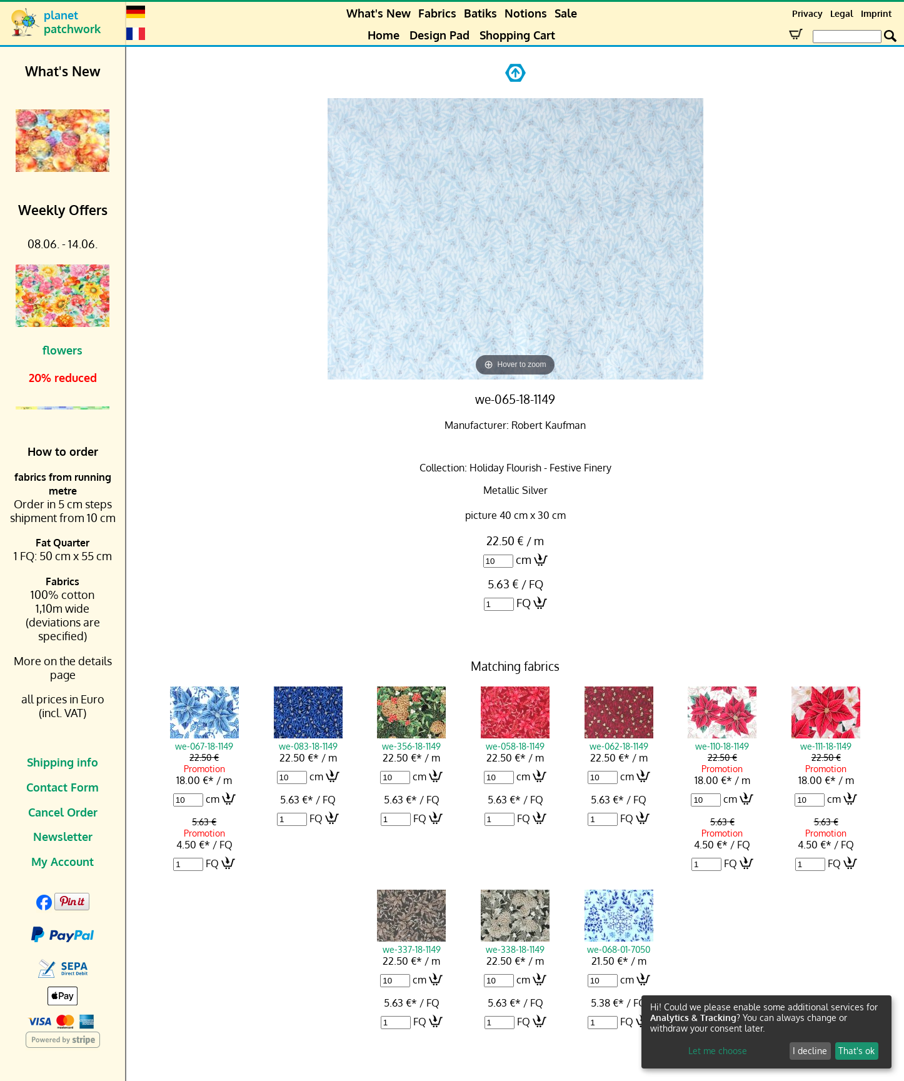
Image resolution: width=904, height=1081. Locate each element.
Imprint (876, 13)
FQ (523, 603)
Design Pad (439, 35)
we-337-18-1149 (411, 943)
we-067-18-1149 (204, 740)
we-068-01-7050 (619, 943)
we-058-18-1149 (515, 740)
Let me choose (717, 1050)
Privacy (807, 13)
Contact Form (62, 787)
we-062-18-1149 (619, 740)
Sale (566, 13)
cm (523, 559)
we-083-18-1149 (308, 740)
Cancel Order (63, 812)
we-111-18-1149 (825, 740)
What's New (378, 13)
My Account (62, 861)
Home (383, 35)
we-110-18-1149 (722, 740)
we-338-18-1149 (515, 943)
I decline (810, 1050)
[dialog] (766, 1031)
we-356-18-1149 (411, 740)
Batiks (480, 13)
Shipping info (62, 762)
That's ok (856, 1050)
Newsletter (63, 836)
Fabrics (437, 13)
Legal (841, 13)
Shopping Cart (517, 35)
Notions (526, 13)
